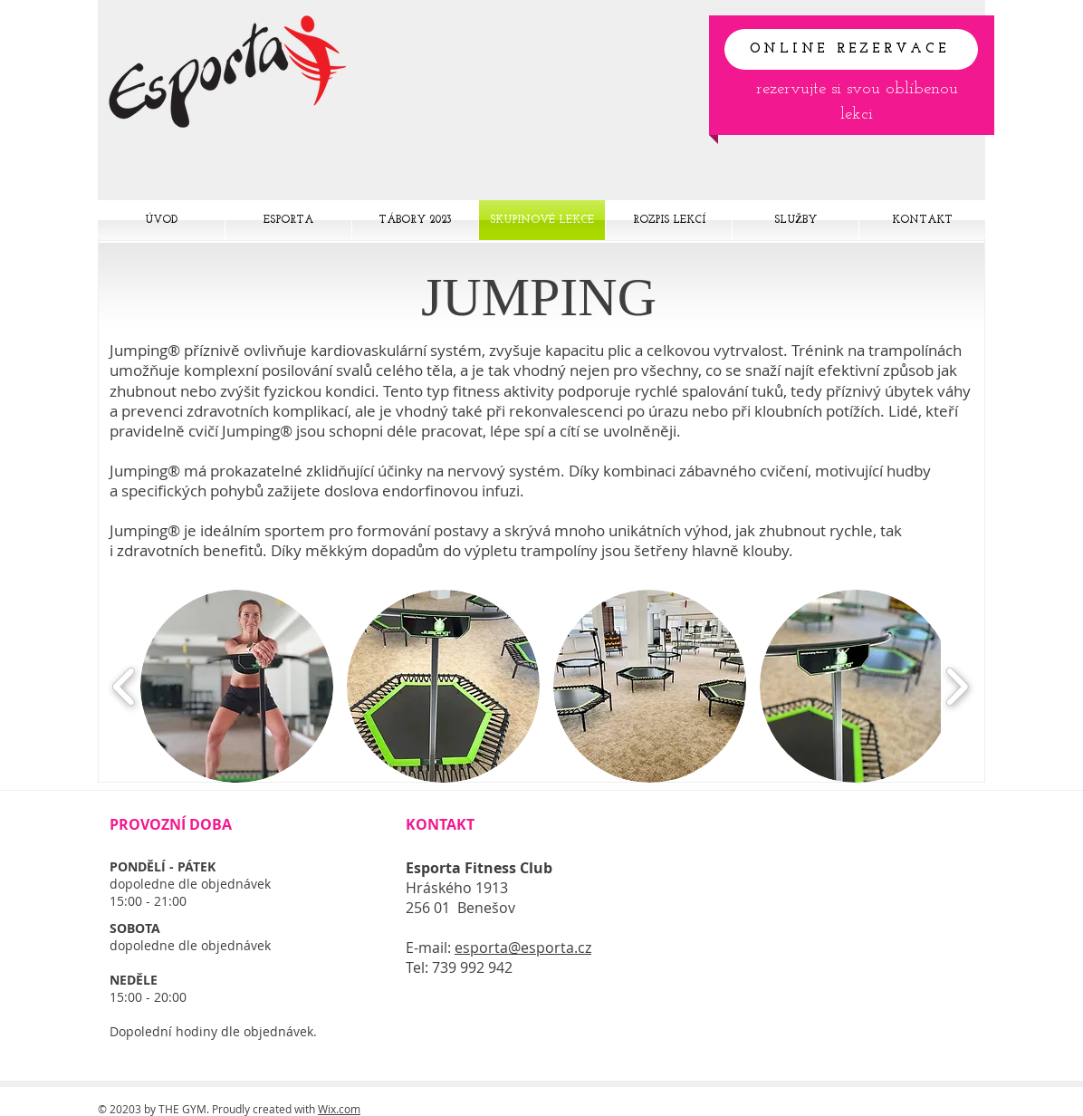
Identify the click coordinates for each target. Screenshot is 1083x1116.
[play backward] (124, 687)
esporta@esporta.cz (523, 947)
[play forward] (956, 687)
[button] (236, 686)
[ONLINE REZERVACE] (851, 49)
